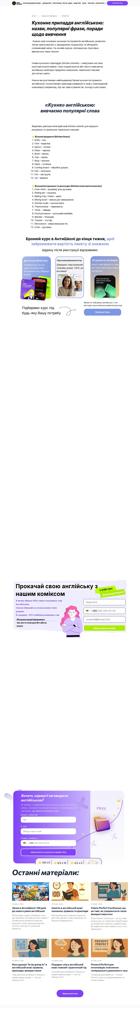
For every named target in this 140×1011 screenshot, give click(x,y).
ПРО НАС (91, 3)
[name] (104, 602)
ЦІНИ (70, 3)
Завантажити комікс (104, 628)
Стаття (65, 16)
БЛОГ (84, 3)
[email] (104, 619)
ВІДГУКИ (77, 3)
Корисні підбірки (49, 16)
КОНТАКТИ (100, 3)
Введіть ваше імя (29, 814)
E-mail (23, 826)
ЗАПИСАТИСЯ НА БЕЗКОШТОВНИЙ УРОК (48, 852)
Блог (34, 16)
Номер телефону (29, 838)
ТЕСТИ (64, 3)
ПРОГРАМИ (57, 3)
